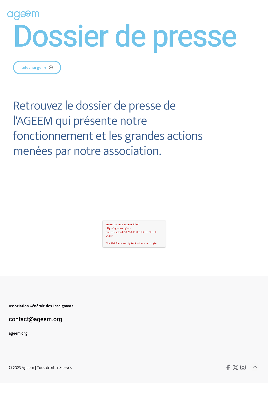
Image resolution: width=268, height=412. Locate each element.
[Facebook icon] (228, 367)
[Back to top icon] (254, 366)
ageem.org (18, 333)
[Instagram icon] (243, 367)
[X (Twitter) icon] (235, 367)
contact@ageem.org (35, 319)
